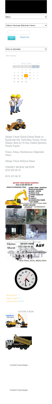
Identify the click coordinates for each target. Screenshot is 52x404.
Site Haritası (11, 55)
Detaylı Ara (24, 37)
